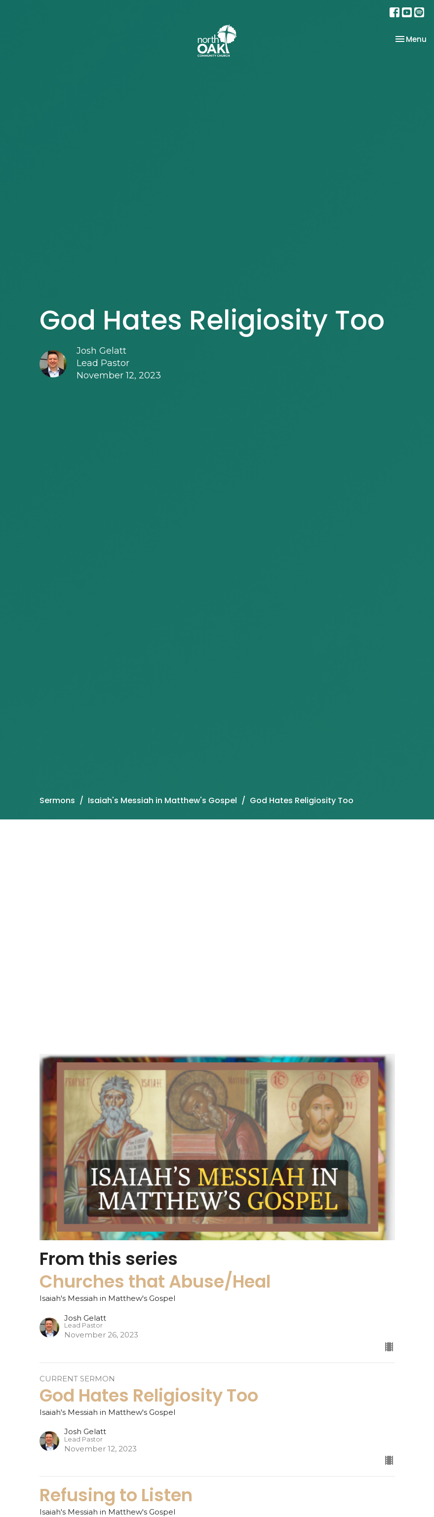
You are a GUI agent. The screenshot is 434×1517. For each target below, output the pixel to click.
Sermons (57, 800)
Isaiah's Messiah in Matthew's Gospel (162, 800)
